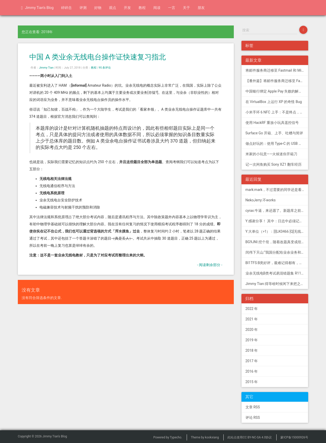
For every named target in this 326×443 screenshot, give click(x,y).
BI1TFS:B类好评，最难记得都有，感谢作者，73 (277, 263)
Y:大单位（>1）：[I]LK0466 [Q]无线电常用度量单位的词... (277, 231)
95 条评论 (105, 67)
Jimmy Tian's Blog (37, 8)
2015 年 (252, 382)
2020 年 (252, 330)
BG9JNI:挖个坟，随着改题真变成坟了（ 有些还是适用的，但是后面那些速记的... (277, 242)
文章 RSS (253, 407)
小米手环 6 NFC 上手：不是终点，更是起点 (277, 112)
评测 (83, 8)
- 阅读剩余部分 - (209, 265)
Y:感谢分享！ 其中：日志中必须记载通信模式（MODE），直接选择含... (277, 221)
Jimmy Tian (46, 67)
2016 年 (252, 371)
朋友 (201, 8)
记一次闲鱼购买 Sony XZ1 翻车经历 (274, 164)
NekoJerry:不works (261, 200)
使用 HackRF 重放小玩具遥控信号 (272, 123)
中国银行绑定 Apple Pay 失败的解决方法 (277, 91)
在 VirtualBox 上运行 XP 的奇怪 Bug (274, 102)
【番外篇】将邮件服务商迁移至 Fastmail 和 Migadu (277, 81)
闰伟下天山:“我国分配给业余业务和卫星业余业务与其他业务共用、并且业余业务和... (277, 252)
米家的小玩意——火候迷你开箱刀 (271, 154)
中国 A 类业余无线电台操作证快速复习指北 (97, 57)
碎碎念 (66, 8)
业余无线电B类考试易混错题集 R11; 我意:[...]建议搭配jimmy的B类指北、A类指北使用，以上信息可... (277, 273)
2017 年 (252, 361)
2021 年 (252, 319)
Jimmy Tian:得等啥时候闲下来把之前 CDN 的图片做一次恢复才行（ (277, 284)
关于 (186, 8)
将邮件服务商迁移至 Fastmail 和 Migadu (277, 70)
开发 (127, 8)
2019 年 (252, 340)
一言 (171, 8)
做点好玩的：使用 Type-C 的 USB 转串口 (277, 143)
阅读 (156, 8)
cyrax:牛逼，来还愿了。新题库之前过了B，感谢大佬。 (277, 211)
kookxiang (212, 437)
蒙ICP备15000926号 (294, 437)
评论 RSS (253, 417)
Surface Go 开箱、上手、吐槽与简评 (274, 133)
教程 (142, 8)
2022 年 (252, 309)
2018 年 (252, 350)
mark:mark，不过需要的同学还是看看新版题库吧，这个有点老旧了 (277, 190)
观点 (112, 8)
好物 (97, 8)
